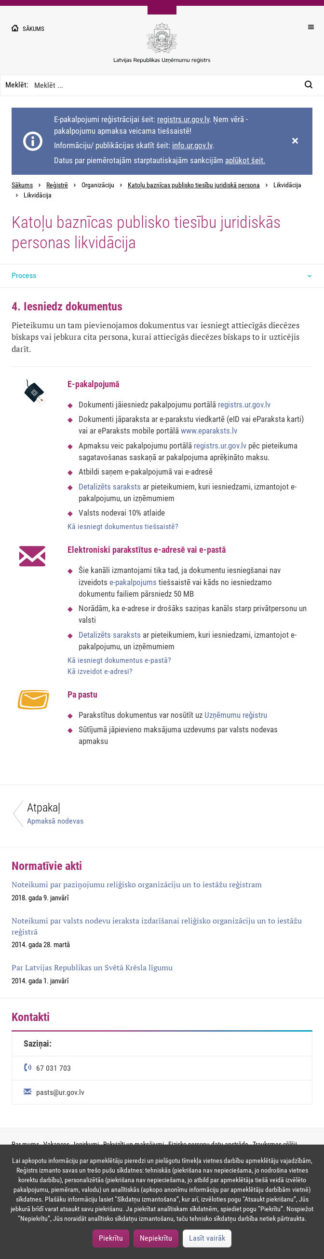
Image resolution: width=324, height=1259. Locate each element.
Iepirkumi (86, 1144)
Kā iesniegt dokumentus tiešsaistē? (123, 526)
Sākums (22, 185)
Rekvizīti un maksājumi (133, 1144)
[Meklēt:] (311, 85)
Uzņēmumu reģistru (235, 715)
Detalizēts (96, 486)
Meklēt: (16, 84)
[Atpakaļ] (81, 816)
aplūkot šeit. (245, 160)
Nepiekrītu (156, 1238)
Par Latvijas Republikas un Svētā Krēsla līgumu (92, 967)
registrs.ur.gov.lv (183, 119)
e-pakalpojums (134, 582)
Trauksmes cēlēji (275, 1144)
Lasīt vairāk (207, 1238)
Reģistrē (57, 185)
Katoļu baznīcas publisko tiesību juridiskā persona (194, 185)
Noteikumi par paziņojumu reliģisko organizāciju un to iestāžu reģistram (137, 884)
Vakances (56, 1144)
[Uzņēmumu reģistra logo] (162, 48)
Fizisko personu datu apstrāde (208, 1144)
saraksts (127, 486)
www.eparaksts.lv (209, 430)
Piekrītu (111, 1238)
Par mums (25, 1144)
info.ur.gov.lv (192, 145)
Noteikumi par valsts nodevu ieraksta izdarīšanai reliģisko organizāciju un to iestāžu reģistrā (157, 926)
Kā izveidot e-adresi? (100, 671)
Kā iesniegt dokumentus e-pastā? (119, 660)
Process (24, 275)
